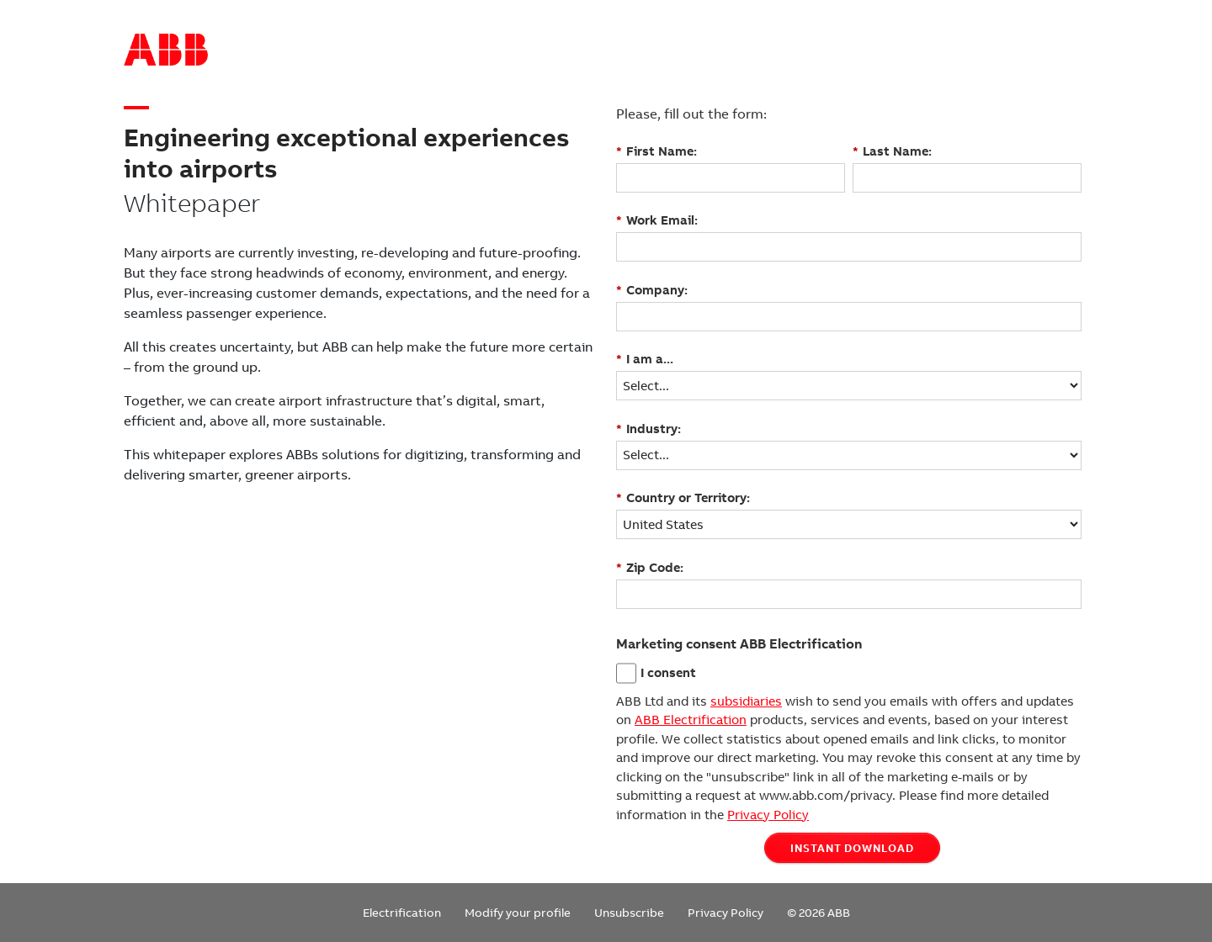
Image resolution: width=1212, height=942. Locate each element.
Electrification (402, 913)
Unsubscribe (629, 913)
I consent (668, 672)
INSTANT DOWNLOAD (852, 848)
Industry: (648, 429)
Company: (652, 290)
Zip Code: (649, 567)
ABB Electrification (691, 720)
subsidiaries (746, 701)
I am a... (644, 359)
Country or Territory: (683, 497)
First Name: (656, 151)
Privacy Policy (768, 815)
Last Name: (892, 151)
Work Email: (657, 220)
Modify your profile (518, 913)
